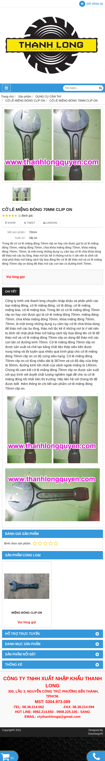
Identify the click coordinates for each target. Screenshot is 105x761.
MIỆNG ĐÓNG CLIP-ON (27, 612)
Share (10, 222)
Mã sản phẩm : (16, 232)
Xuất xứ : (20, 237)
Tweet (29, 222)
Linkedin (50, 222)
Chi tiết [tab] (11, 291)
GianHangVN (95, 733)
